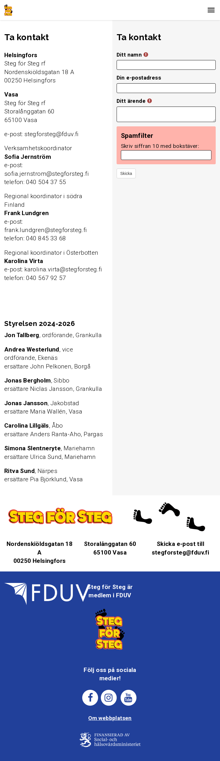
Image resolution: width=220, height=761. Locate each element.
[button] (211, 10)
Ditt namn (132, 54)
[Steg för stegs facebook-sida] (90, 697)
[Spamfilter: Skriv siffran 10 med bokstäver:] (166, 155)
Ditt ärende (134, 101)
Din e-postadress (139, 77)
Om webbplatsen (110, 717)
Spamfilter (137, 136)
